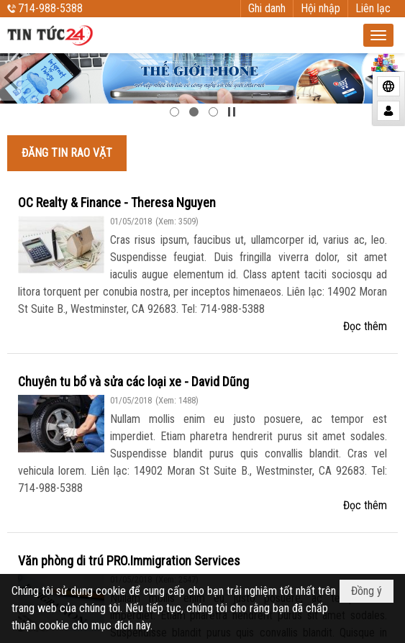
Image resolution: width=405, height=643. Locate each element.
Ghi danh (267, 8)
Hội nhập (320, 8)
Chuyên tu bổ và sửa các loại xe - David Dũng (133, 381)
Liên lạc (373, 8)
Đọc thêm (365, 326)
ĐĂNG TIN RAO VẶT (67, 153)
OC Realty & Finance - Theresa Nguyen (117, 202)
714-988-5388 (50, 8)
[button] (378, 35)
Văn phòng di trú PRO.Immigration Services (129, 560)
